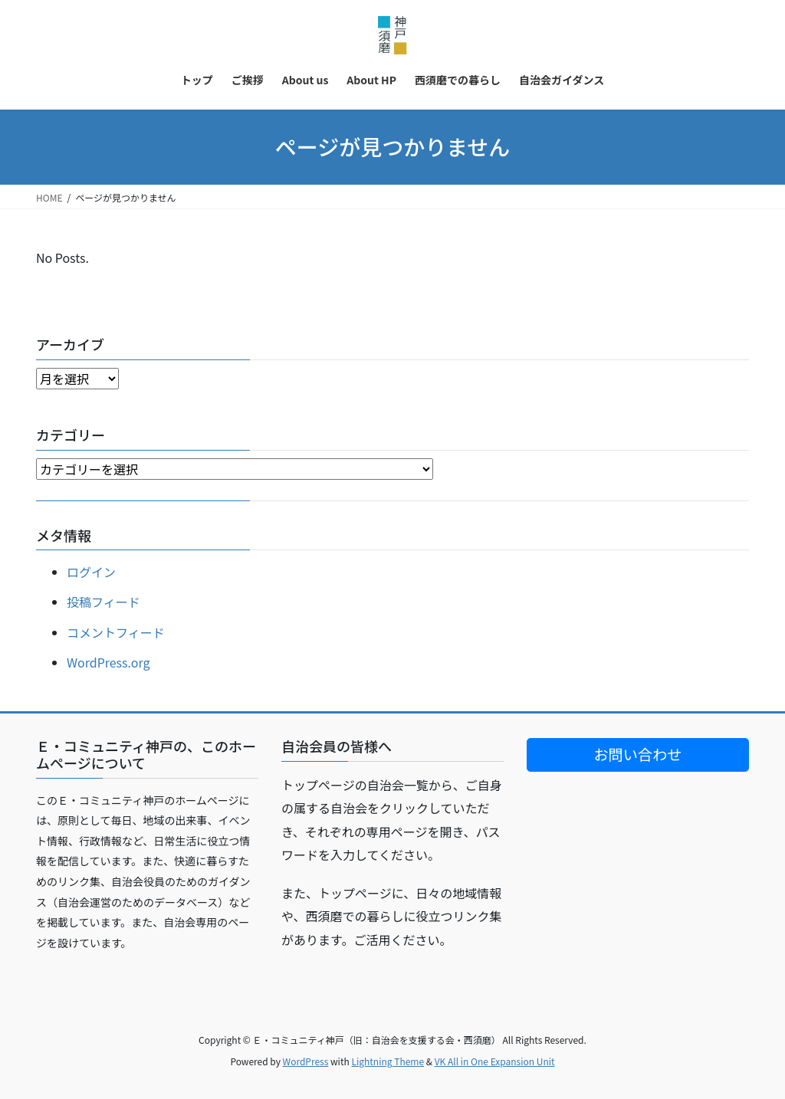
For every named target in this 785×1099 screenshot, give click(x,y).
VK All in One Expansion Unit (495, 1061)
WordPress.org (108, 662)
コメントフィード (116, 632)
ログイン (91, 572)
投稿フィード (103, 601)
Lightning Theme (387, 1061)
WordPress (306, 1061)
